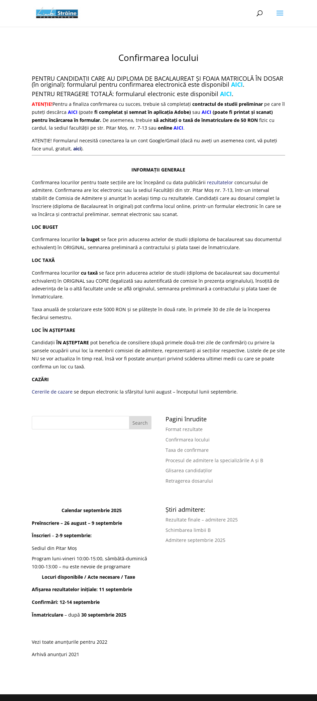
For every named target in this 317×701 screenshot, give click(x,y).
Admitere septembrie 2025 (195, 540)
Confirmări (44, 602)
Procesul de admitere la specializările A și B (214, 460)
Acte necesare (104, 577)
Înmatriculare (47, 615)
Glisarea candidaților (189, 470)
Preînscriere (45, 523)
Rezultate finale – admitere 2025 (202, 519)
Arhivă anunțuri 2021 (55, 654)
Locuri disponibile (62, 577)
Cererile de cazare (52, 392)
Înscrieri (41, 535)
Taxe (129, 577)
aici (77, 148)
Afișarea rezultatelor (55, 589)
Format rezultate (184, 429)
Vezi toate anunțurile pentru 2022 (69, 642)
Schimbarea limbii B (188, 530)
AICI (178, 128)
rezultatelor (220, 182)
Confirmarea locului (188, 439)
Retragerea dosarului (189, 481)
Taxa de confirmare (187, 450)
